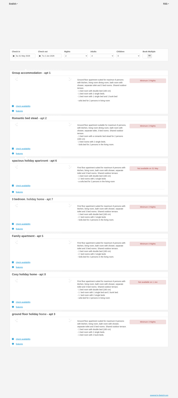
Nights (67, 51)
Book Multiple (149, 51)
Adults (93, 51)
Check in (16, 51)
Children (120, 51)
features (17, 111)
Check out (43, 51)
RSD (166, 4)
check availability (21, 106)
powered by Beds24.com (159, 395)
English (13, 4)
